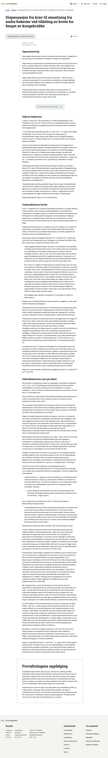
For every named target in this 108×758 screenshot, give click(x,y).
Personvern (88, 730)
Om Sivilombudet (68, 730)
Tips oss (66, 752)
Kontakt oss (67, 744)
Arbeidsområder (68, 733)
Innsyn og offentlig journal (70, 741)
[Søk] (95, 3)
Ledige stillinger (68, 737)
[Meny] (103, 3)
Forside (8, 10)
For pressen (67, 748)
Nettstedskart (89, 737)
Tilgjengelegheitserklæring (92, 733)
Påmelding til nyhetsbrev (92, 744)
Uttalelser (14, 10)
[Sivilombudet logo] (9, 4)
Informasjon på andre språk (93, 741)
